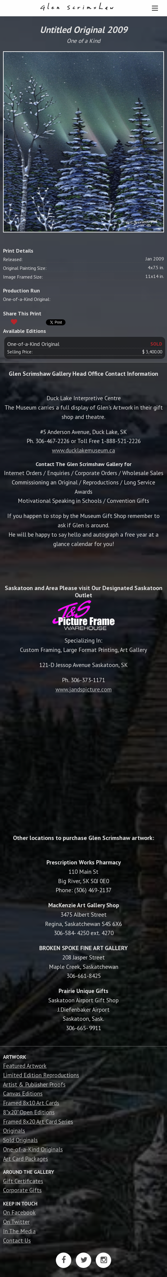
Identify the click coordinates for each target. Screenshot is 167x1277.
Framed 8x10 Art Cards (31, 1102)
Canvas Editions (23, 1093)
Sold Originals (20, 1140)
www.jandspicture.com (84, 689)
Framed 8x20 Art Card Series (38, 1121)
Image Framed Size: (23, 277)
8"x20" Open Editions (29, 1112)
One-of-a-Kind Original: (26, 299)
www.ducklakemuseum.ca (83, 450)
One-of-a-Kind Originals (33, 1149)
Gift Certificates (23, 1181)
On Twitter (16, 1221)
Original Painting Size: (25, 268)
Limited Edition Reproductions (41, 1075)
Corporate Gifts (22, 1190)
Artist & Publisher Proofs (34, 1084)
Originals (14, 1130)
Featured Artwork (25, 1065)
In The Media (19, 1231)
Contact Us (17, 1240)
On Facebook (19, 1212)
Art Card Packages (25, 1158)
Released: (13, 259)
